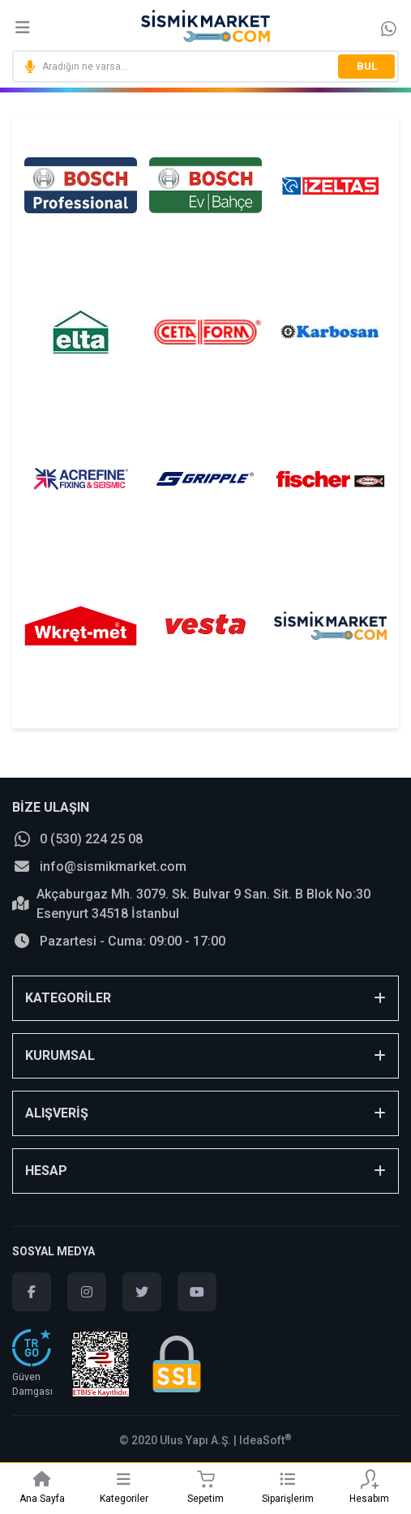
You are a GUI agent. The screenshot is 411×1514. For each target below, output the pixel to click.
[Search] (205, 66)
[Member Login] (369, 1479)
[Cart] (205, 1479)
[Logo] (206, 26)
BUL (367, 66)
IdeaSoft (265, 1440)
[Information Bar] (389, 28)
